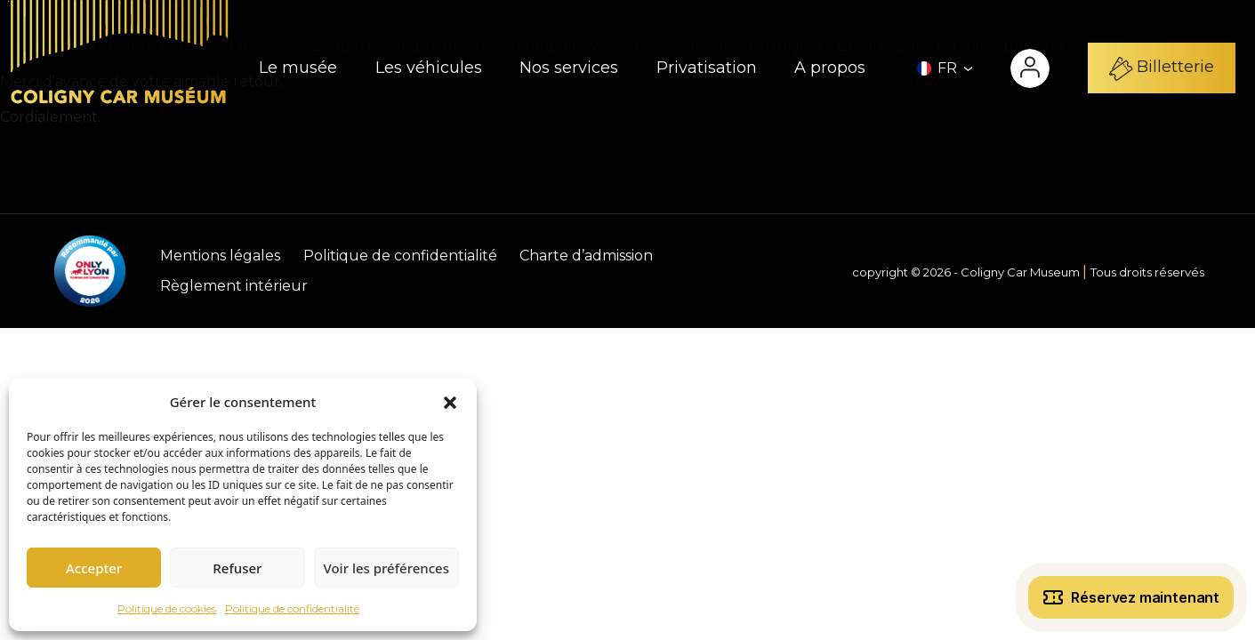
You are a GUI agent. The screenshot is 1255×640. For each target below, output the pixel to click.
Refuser (237, 568)
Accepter (94, 568)
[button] (450, 402)
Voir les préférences (386, 568)
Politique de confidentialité (292, 608)
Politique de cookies (166, 608)
